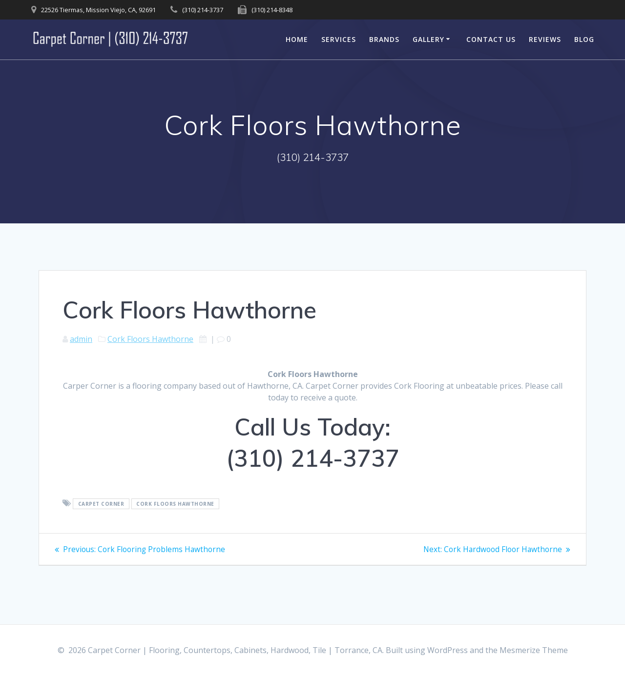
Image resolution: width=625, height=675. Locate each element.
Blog (584, 39)
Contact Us (491, 39)
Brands (384, 39)
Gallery (428, 39)
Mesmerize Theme (534, 650)
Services (338, 39)
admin (81, 339)
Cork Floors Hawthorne (150, 339)
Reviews (545, 39)
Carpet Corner (101, 503)
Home (297, 39)
